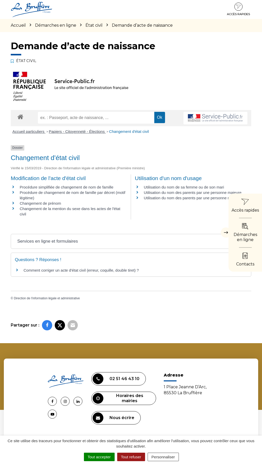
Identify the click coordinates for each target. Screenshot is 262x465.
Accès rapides (238, 9)
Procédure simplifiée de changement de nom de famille (66, 187)
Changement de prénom (40, 203)
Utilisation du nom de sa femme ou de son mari (184, 187)
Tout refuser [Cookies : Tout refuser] (131, 457)
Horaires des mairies (118, 398)
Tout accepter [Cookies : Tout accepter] (99, 457)
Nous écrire (113, 417)
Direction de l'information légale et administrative (47, 298)
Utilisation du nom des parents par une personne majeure (193, 192)
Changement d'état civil (129, 131)
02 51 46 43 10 (116, 378)
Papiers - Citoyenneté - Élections (77, 131)
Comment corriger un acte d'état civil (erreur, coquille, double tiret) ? (81, 270)
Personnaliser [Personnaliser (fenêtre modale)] (163, 457)
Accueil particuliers (29, 131)
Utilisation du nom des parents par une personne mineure (193, 198)
